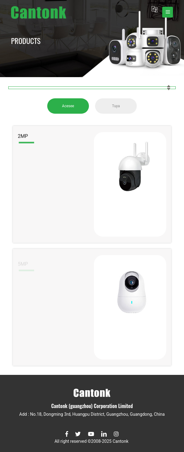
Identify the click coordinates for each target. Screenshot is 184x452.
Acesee (68, 106)
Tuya (116, 106)
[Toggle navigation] (167, 12)
